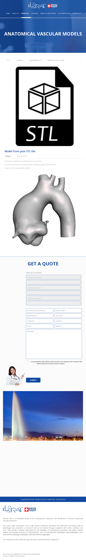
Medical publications (48, 13)
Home (8, 13)
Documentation (64, 13)
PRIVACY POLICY (60, 499)
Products (25, 13)
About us (15, 13)
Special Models (34, 60)
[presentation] (43, 371)
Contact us (76, 13)
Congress (34, 13)
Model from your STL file (56, 60)
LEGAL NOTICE (51, 499)
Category (8, 156)
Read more (69, 364)
